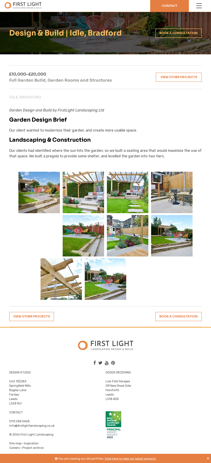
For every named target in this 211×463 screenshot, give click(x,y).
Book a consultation (178, 33)
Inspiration (31, 443)
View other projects (179, 77)
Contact (169, 6)
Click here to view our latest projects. (130, 458)
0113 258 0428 (19, 421)
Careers (14, 448)
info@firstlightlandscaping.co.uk (32, 425)
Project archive (32, 448)
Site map (15, 443)
